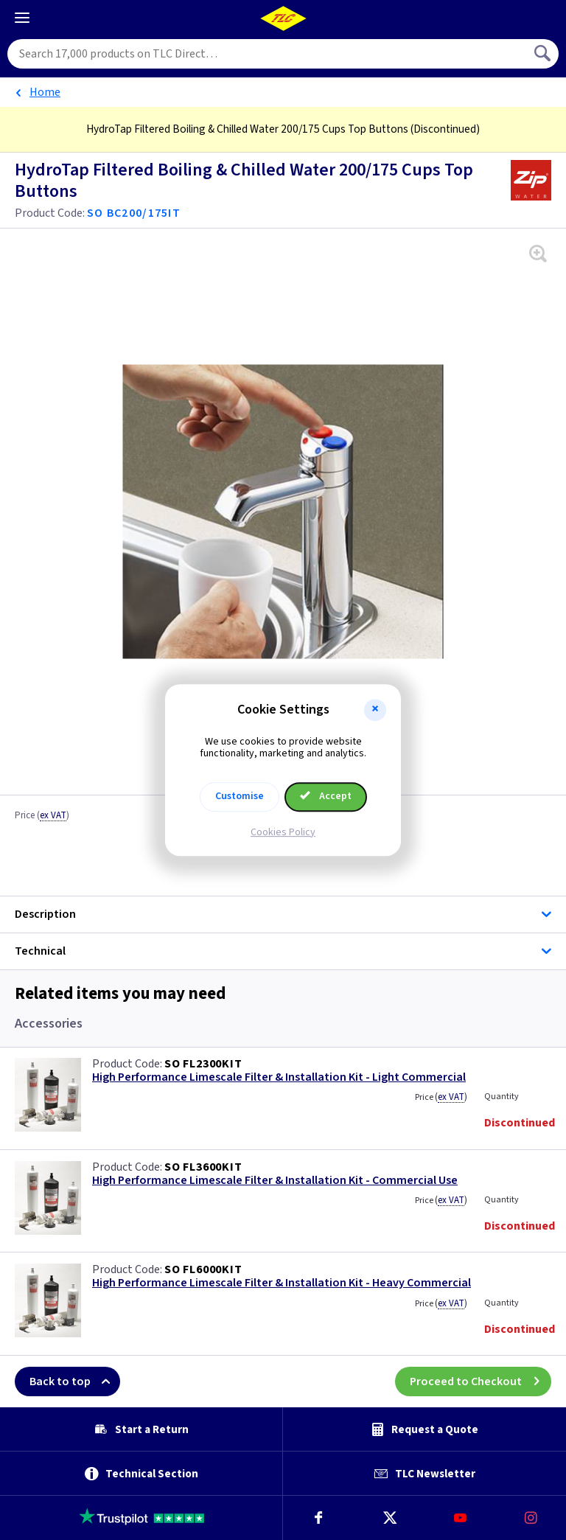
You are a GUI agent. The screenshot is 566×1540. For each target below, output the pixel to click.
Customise (239, 796)
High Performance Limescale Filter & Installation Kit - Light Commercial (279, 1077)
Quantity (501, 1096)
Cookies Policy (283, 832)
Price (42, 816)
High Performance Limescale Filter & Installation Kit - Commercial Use (275, 1181)
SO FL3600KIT (203, 1167)
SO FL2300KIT (203, 1064)
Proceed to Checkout (480, 1381)
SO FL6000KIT (203, 1269)
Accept (326, 796)
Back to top (74, 1381)
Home (44, 92)
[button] (375, 710)
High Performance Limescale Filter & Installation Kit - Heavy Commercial (281, 1283)
